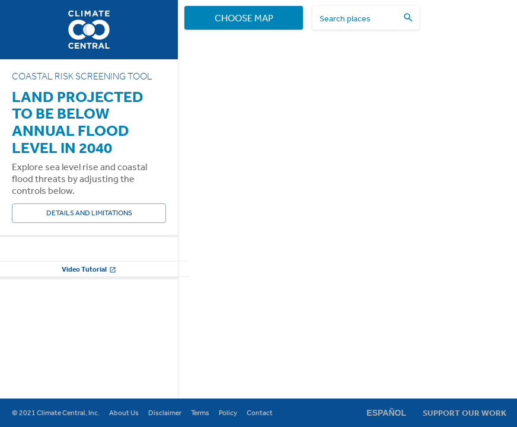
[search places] (359, 18)
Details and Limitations (88, 213)
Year (19, 258)
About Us (124, 413)
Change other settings (88, 327)
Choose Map (243, 18)
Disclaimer (164, 413)
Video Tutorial (89, 356)
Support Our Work (464, 412)
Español (386, 413)
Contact (260, 413)
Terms (200, 413)
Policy (228, 413)
